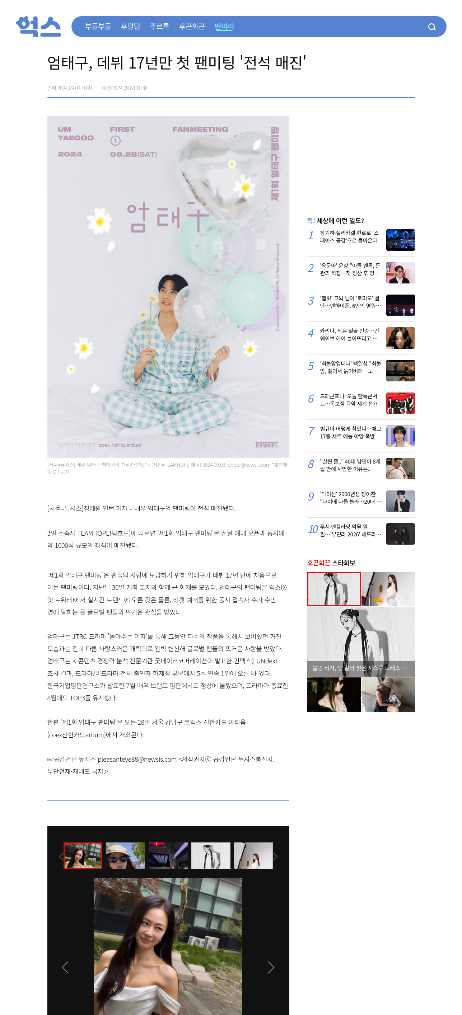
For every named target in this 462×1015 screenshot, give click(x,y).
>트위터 (379, 85)
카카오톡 (394, 85)
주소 (409, 85)
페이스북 (364, 85)
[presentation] (57, 855)
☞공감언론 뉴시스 (71, 758)
